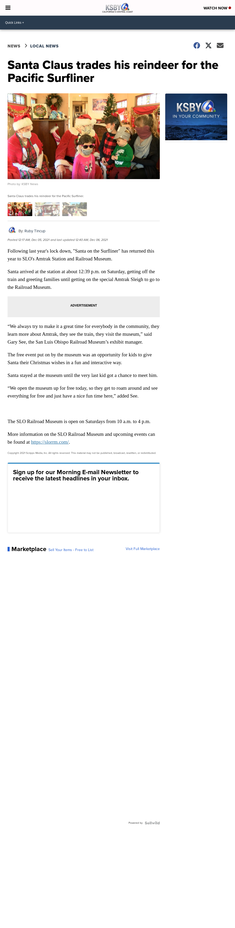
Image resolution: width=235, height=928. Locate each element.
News (14, 46)
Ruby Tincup (35, 231)
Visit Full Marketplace (143, 549)
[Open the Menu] (8, 8)
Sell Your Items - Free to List (70, 550)
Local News (44, 46)
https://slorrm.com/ (50, 442)
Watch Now (217, 8)
